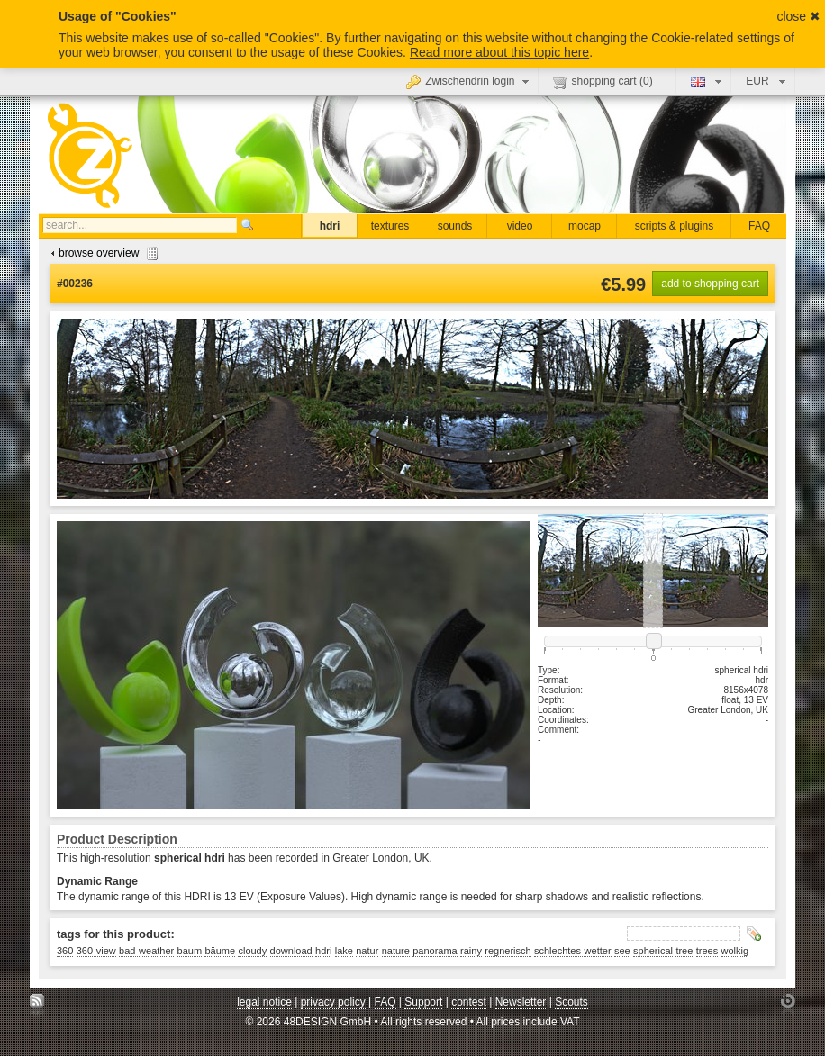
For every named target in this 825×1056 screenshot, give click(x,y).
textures (390, 226)
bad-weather (146, 950)
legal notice (264, 1002)
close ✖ (798, 16)
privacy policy (333, 1002)
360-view (96, 950)
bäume (219, 950)
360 (65, 950)
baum (190, 950)
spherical (653, 950)
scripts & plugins (674, 226)
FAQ (759, 226)
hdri (330, 226)
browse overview (102, 253)
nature (396, 950)
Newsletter (521, 1002)
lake (344, 950)
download (291, 950)
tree (684, 950)
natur (367, 950)
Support (423, 1002)
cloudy (252, 950)
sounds (455, 226)
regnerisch (507, 950)
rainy (471, 950)
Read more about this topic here (499, 52)
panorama (435, 950)
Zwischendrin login (469, 81)
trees (707, 950)
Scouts (571, 1002)
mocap (584, 226)
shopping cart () (603, 82)
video (520, 226)
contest (468, 1002)
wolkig (735, 950)
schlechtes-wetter (573, 950)
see (622, 950)
